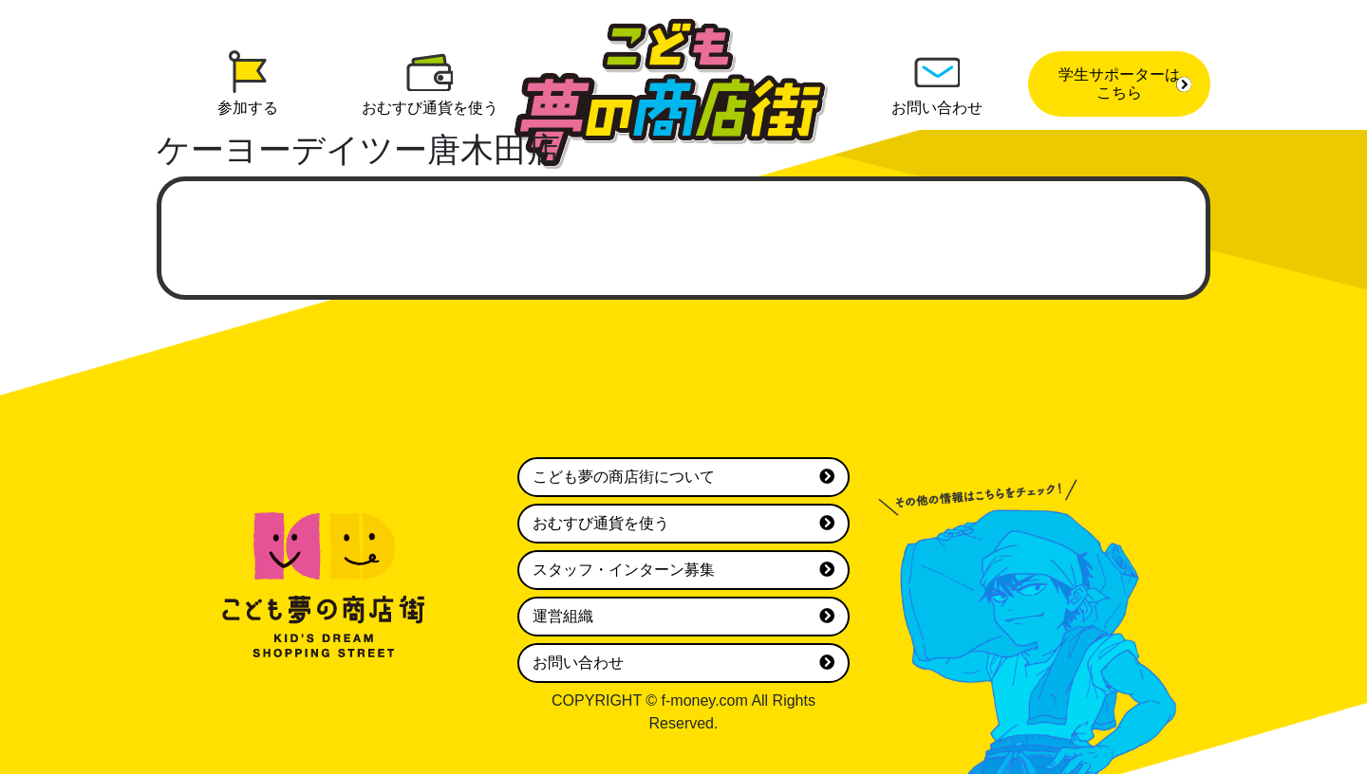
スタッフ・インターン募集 (683, 570)
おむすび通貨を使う (683, 523)
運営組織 (683, 616)
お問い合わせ (683, 663)
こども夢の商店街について (683, 477)
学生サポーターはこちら (1124, 83)
